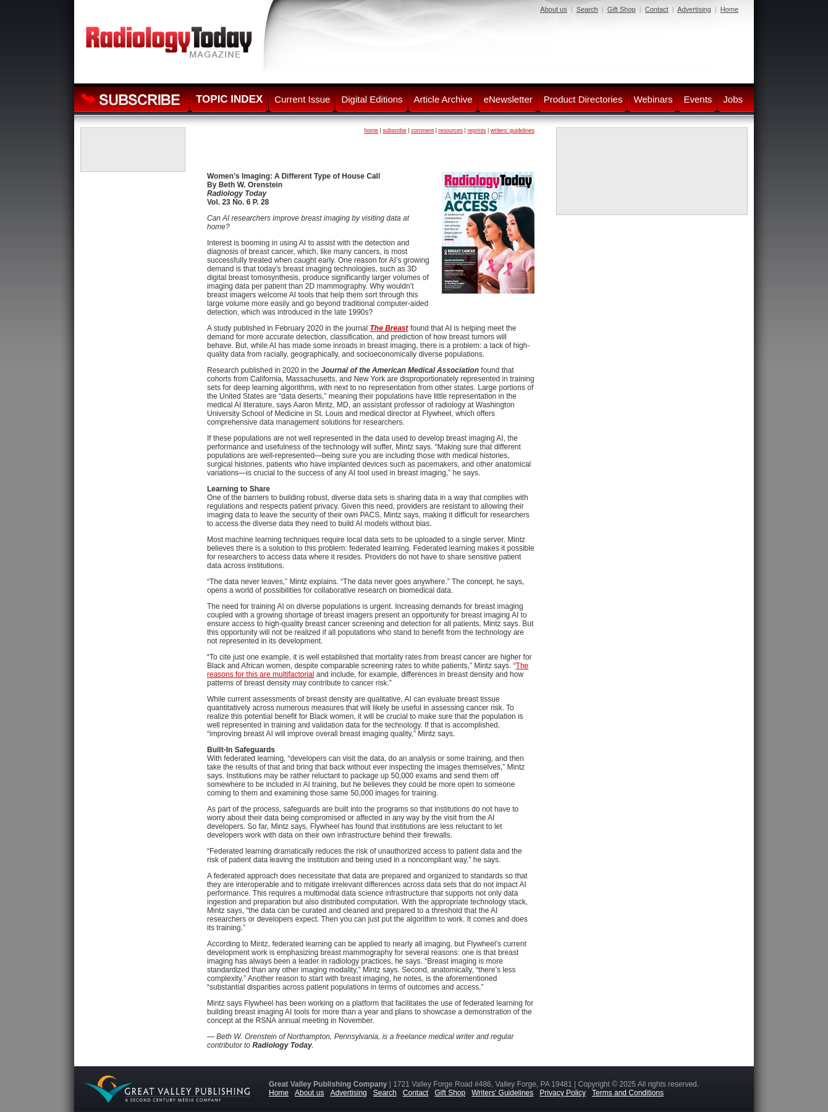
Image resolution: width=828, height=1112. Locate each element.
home (371, 130)
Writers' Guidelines (502, 1093)
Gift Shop (621, 9)
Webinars (652, 99)
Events (697, 99)
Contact (657, 9)
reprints (476, 130)
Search (587, 9)
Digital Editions (371, 99)
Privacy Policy (562, 1093)
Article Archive (443, 99)
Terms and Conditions (628, 1093)
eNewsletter (508, 99)
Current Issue (302, 99)
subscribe (394, 130)
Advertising (694, 9)
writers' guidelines (512, 130)
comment (422, 130)
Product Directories (583, 99)
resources (451, 130)
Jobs (733, 99)
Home (729, 9)
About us (553, 9)
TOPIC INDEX (229, 99)
